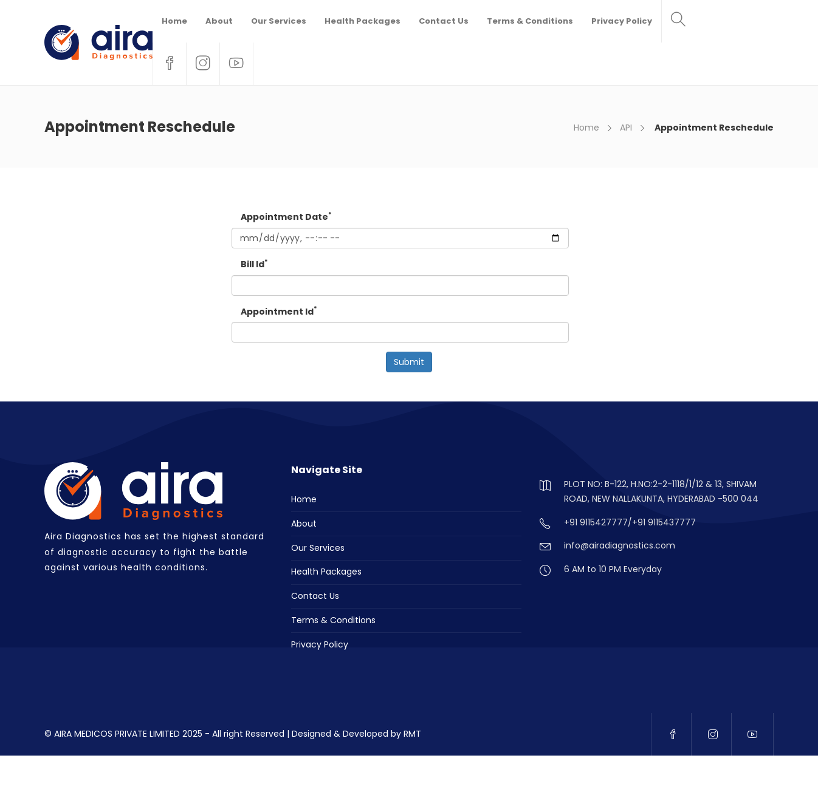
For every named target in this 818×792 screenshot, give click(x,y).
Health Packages (362, 21)
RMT (412, 734)
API (626, 127)
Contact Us (444, 21)
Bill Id (254, 264)
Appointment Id (279, 311)
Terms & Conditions (530, 21)
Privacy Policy (621, 21)
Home (174, 21)
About (219, 21)
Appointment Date (286, 216)
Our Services (278, 21)
